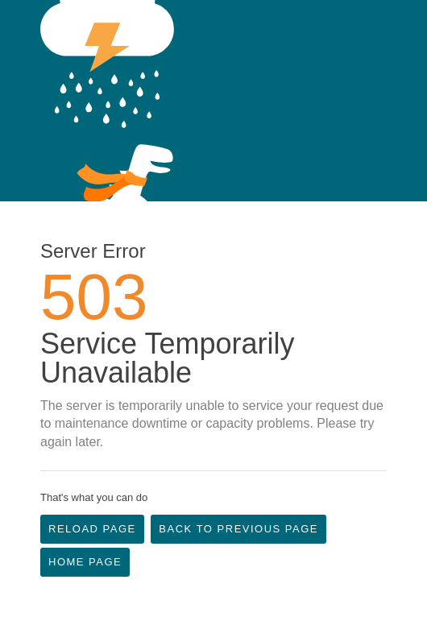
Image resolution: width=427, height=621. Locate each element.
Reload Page (92, 529)
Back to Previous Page (238, 529)
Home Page (85, 562)
